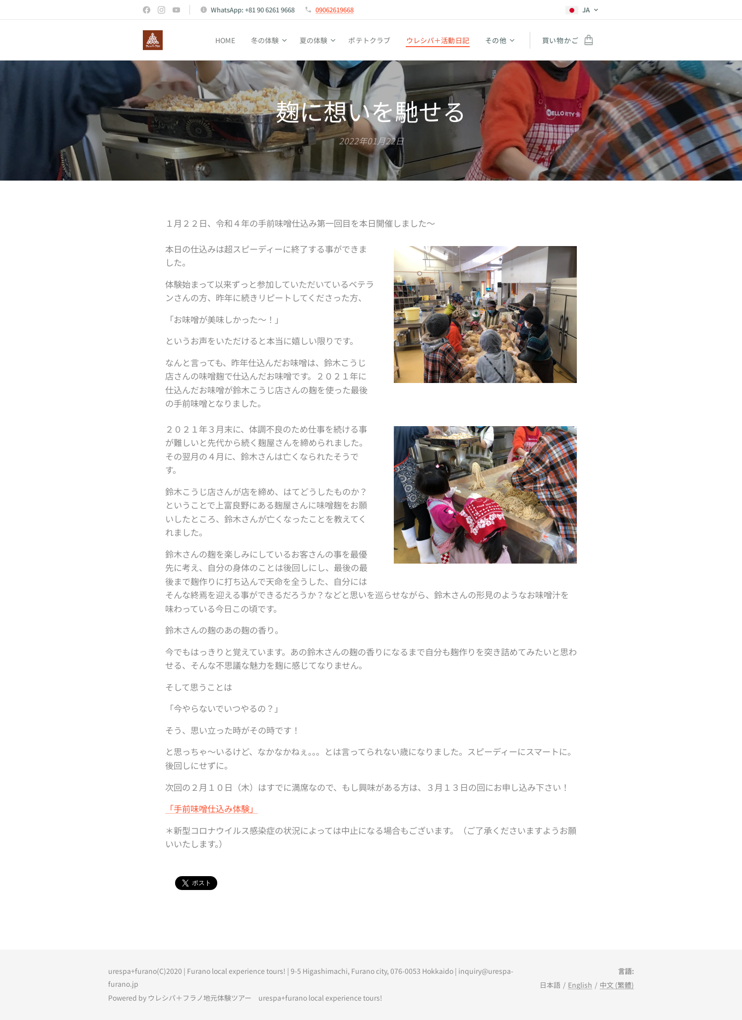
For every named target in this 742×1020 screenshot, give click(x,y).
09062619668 (334, 9)
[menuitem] (220, 40)
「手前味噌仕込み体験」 (211, 808)
